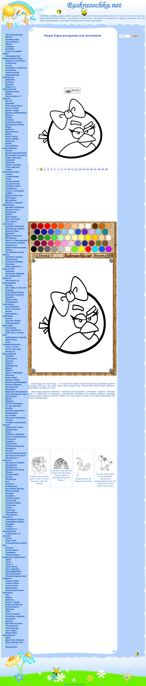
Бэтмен (9, 120)
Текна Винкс (11, 566)
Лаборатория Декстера (11, 324)
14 (84, 169)
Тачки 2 (9, 564)
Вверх (8, 127)
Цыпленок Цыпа (13, 623)
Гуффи (9, 193)
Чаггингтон (11, 626)
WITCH (8, 37)
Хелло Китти (12, 614)
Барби (8, 94)
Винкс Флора (12, 139)
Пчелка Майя (12, 474)
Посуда (9, 451)
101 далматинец (14, 35)
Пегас (8, 432)
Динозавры (11, 217)
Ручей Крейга (12, 491)
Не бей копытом (14, 403)
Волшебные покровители (10, 147)
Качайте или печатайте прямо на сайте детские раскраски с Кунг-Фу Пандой (39, 469)
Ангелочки (10, 63)
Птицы (9, 472)
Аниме (8, 65)
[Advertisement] (71, 62)
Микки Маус (11, 377)
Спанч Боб (10, 540)
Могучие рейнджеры (16, 382)
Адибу (8, 44)
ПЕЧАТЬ (72, 90)
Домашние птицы (14, 228)
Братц (8, 115)
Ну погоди (10, 415)
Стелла (9, 548)
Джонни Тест (12, 209)
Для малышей (12, 219)
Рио (7, 481)
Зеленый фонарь (14, 261)
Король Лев (11, 299)
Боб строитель (13, 105)
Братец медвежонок (16, 113)
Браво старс (12, 110)
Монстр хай (11, 387)
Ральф (8, 477)
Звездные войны (14, 257)
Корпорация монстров (10, 303)
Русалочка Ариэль (14, 488)
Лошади (9, 356)
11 (72, 169)
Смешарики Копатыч (10, 515)
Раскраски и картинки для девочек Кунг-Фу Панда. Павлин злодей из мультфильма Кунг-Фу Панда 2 (61, 469)
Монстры (10, 389)
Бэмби (8, 117)
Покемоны (10, 448)
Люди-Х (9, 363)
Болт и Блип (12, 108)
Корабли (9, 297)
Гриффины (11, 188)
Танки (8, 559)
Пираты (9, 441)
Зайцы (8, 250)
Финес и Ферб (12, 602)
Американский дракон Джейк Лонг (13, 57)
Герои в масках (13, 165)
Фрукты (9, 609)
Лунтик (9, 361)
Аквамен (9, 46)
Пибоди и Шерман (14, 434)
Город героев (12, 181)
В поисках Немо (13, 122)
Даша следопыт (13, 195)
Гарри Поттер (13, 157)
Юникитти (11, 647)
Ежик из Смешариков (16, 240)
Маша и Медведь (14, 373)
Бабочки (9, 82)
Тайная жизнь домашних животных (14, 556)
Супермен (10, 552)
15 (87, 169)
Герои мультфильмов (11, 170)
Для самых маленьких (10, 222)
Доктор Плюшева (14, 226)
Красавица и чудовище (10, 314)
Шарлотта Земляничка (10, 634)
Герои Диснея (12, 167)
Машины (9, 375)
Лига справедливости (11, 343)
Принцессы (11, 465)
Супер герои (11, 550)
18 (99, 169)
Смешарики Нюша (14, 522)
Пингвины (10, 439)
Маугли (9, 370)
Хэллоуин (10, 618)
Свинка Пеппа (12, 498)
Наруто (9, 401)
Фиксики (9, 600)
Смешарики (11, 512)
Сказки (8, 507)
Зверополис (11, 259)
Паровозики (11, 429)
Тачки (8, 562)
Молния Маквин (13, 384)
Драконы (10, 233)
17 (95, 169)
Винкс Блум (11, 136)
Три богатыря (13, 574)
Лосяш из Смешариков (9, 352)
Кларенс (9, 290)
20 (106, 169)
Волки (8, 143)
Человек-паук (12, 628)
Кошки (8, 311)
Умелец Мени (12, 583)
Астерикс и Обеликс (16, 68)
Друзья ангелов (13, 235)
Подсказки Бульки (14, 446)
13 (80, 169)
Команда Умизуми (14, 295)
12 (76, 169)
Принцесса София (14, 462)
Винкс (8, 134)
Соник (8, 538)
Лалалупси (11, 328)
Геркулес (10, 162)
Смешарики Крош (14, 519)
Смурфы (9, 524)
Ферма (8, 597)
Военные (10, 141)
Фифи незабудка (13, 604)
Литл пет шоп (13, 349)
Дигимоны (10, 212)
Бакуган (9, 84)
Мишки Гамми (12, 380)
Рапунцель (10, 479)
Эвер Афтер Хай (14, 642)
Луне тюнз (11, 358)
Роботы (9, 484)
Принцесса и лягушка (10, 459)
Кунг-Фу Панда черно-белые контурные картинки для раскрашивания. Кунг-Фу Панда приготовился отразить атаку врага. (105, 469)
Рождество (11, 486)
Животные (11, 245)
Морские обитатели (16, 392)
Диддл (8, 214)
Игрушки (9, 271)
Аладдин (9, 49)
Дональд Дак (12, 231)
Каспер (9, 285)
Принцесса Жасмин (15, 455)
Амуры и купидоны (15, 61)
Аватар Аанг (12, 39)
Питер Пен (11, 444)
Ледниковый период (15, 337)
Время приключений (15, 153)
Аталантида (12, 72)
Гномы (8, 174)
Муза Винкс (11, 396)
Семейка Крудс (13, 503)
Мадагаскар (11, 365)
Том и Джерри (12, 569)
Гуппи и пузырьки (14, 191)
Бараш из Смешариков (9, 88)
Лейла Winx (11, 339)
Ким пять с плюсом (15, 287)
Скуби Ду (10, 510)
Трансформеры (13, 571)
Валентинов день (14, 124)
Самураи (9, 496)
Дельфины (11, 200)
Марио (8, 368)
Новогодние (11, 413)
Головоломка (12, 176)
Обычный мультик (15, 418)
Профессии (11, 467)
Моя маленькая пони (16, 394)
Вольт (8, 150)
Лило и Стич (12, 347)
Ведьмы (9, 129)
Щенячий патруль (14, 640)
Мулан (8, 399)
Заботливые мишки (15, 247)
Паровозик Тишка (14, 427)
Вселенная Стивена (15, 155)
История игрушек (14, 273)
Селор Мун (11, 500)
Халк (7, 611)
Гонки (8, 179)
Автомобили (12, 42)
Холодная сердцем (15, 616)
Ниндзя (9, 408)
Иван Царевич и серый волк (12, 267)
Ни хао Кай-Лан (13, 406)
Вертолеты (11, 131)
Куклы (8, 318)
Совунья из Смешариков (10, 530)
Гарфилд (10, 160)
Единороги (11, 238)
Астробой (10, 70)
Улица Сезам (12, 581)
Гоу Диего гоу (12, 183)
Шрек (8, 637)
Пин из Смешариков (15, 436)
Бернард (9, 103)
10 (69, 169)
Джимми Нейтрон (14, 207)
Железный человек (15, 243)
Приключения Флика (15, 453)
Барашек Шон (12, 91)
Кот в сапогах (12, 309)
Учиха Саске (11, 585)
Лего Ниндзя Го (13, 330)
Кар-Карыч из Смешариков (11, 281)
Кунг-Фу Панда (12, 321)
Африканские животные (11, 76)
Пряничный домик (14, 470)
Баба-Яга (10, 79)
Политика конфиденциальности (74, 684)
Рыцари (9, 493)
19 (103, 169)
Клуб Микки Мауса (14, 292)
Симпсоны (10, 505)
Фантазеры (11, 588)
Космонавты (12, 306)
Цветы (9, 621)
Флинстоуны (12, 607)
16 (91, 169)
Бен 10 (8, 101)
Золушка (9, 264)
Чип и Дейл (11, 630)
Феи (7, 595)
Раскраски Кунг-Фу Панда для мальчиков (83, 469)
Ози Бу (8, 420)
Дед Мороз (10, 198)
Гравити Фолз (12, 186)
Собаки (9, 526)
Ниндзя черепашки (15, 410)
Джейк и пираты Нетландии (13, 203)
